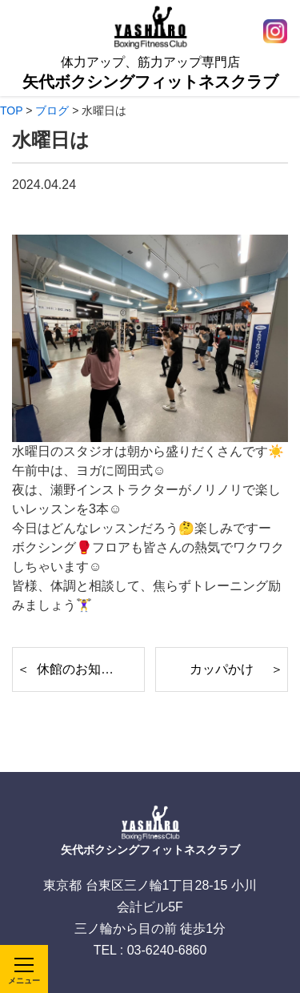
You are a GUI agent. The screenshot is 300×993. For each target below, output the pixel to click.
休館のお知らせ (81, 669)
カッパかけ (222, 669)
